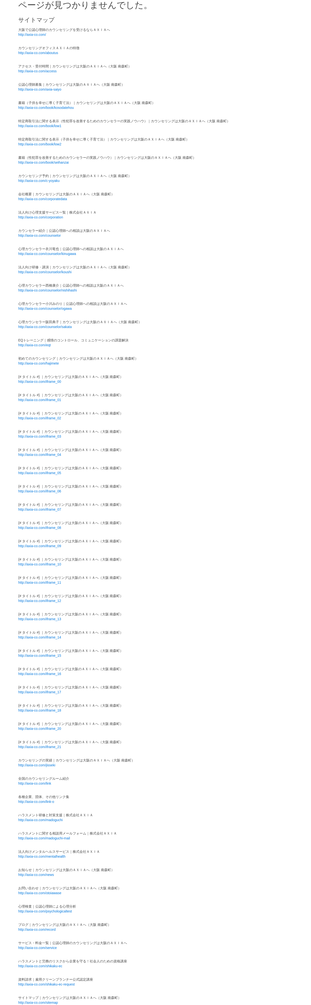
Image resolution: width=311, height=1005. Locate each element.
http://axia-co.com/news (36, 875)
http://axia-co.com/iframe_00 (39, 382)
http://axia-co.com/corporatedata (42, 199)
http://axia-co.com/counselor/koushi (44, 272)
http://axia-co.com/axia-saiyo (39, 89)
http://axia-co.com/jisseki (36, 765)
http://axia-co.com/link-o (36, 802)
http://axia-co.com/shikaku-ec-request (46, 984)
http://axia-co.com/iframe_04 (39, 455)
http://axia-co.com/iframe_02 (39, 418)
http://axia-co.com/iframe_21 (39, 747)
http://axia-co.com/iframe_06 (39, 491)
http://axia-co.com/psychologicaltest (45, 911)
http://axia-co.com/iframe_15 (39, 655)
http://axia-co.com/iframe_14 (39, 637)
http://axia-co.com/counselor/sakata (45, 327)
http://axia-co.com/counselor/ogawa (45, 308)
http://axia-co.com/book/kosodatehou (46, 108)
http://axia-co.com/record (37, 929)
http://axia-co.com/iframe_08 (39, 528)
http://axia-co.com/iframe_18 (39, 710)
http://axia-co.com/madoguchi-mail (44, 838)
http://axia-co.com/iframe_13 (39, 619)
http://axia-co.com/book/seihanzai (43, 162)
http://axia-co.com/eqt (34, 345)
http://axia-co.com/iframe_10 (39, 564)
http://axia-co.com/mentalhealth (42, 856)
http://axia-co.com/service (37, 948)
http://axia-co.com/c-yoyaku (39, 181)
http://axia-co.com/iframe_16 (39, 674)
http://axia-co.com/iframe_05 (39, 473)
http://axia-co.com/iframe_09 (39, 546)
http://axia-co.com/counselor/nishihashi (47, 290)
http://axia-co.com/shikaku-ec (40, 966)
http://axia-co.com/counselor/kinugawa (47, 254)
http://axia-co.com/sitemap (38, 1003)
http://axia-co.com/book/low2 (39, 144)
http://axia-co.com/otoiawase (39, 893)
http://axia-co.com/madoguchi (40, 820)
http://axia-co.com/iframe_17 (39, 692)
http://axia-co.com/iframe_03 (39, 436)
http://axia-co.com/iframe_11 (39, 582)
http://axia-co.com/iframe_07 (39, 509)
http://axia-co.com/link (34, 783)
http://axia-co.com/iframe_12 (39, 601)
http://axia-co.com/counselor (39, 235)
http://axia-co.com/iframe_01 (39, 400)
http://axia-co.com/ (32, 35)
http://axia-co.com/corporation (40, 217)
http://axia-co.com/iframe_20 (39, 729)
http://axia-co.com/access (37, 71)
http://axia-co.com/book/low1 (39, 126)
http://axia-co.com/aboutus (38, 53)
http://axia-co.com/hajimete (38, 363)
